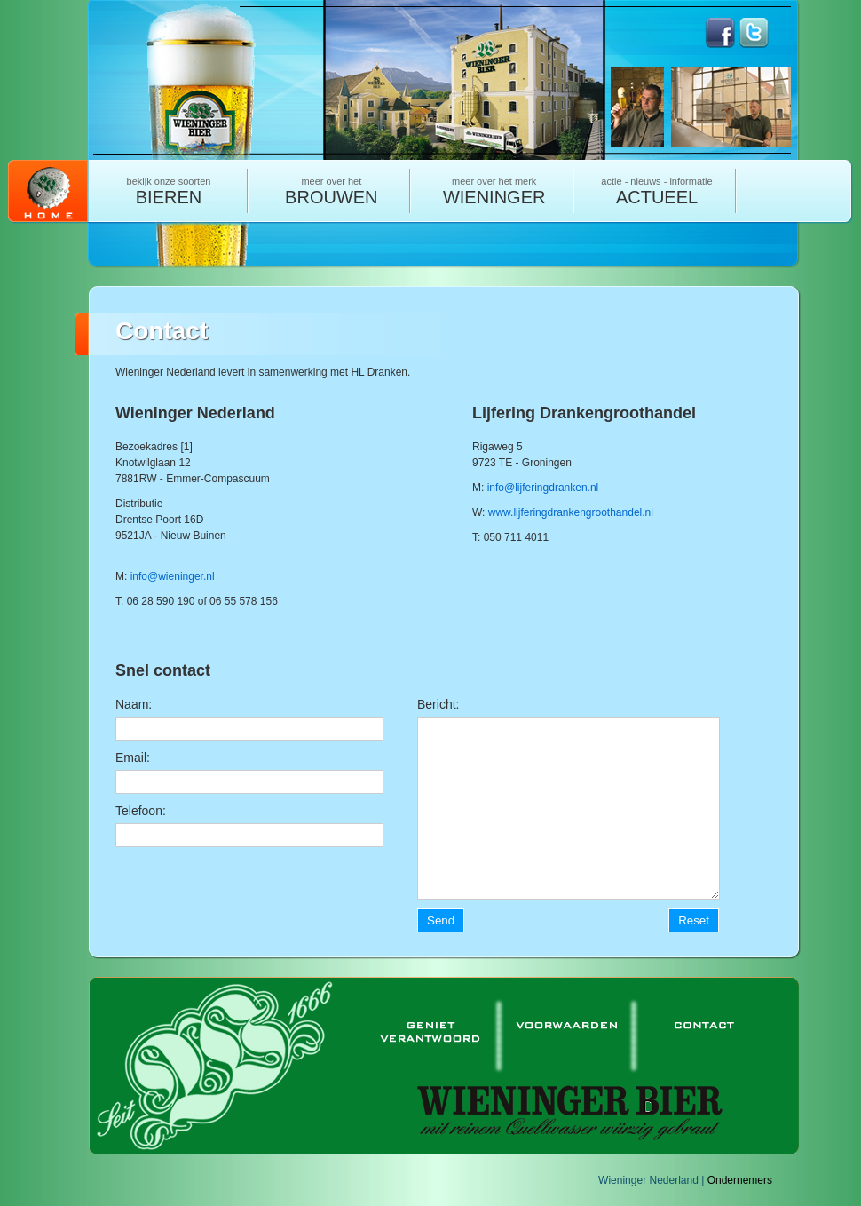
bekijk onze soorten (169, 191)
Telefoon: (140, 811)
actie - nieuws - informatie (657, 191)
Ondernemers (739, 1180)
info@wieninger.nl (172, 576)
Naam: (133, 704)
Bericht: (438, 704)
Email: (132, 757)
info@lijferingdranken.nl (543, 487)
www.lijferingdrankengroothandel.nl (570, 512)
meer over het (331, 191)
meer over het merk (494, 191)
